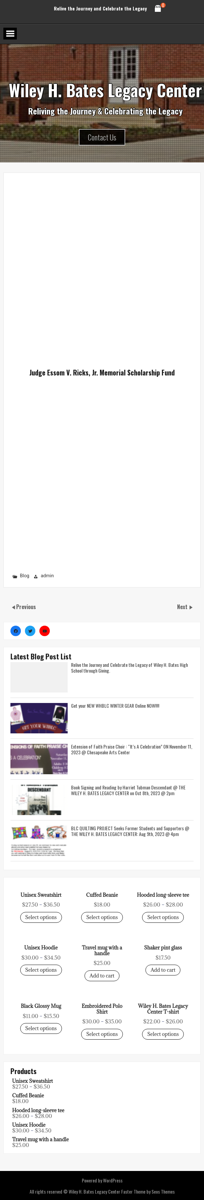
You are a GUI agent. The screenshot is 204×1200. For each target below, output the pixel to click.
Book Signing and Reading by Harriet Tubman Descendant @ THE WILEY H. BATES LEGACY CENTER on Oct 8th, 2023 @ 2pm (128, 790)
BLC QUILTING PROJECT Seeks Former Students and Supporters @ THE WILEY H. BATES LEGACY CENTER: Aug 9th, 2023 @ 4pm (130, 831)
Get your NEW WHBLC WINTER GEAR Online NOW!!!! (115, 705)
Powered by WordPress (102, 1180)
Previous (26, 607)
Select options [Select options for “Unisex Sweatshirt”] (41, 917)
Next (183, 607)
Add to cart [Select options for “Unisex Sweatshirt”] (102, 975)
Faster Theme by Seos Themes (148, 1191)
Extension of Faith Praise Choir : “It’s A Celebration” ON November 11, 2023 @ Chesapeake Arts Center (131, 749)
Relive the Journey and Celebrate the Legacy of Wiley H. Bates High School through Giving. (129, 667)
